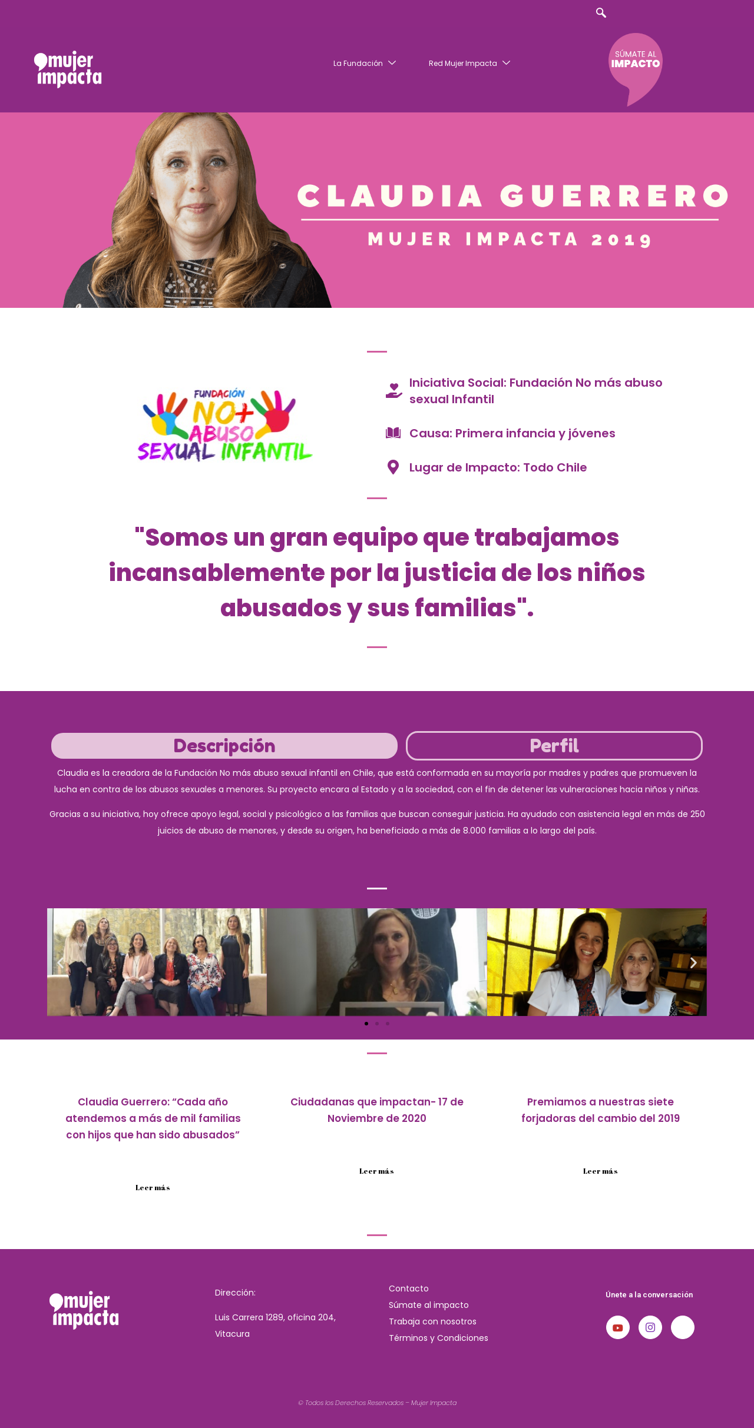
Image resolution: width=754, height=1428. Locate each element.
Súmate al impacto (429, 1305)
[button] (60, 962)
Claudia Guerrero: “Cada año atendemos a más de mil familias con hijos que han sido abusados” (153, 1118)
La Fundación (366, 63)
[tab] (224, 746)
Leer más (152, 1187)
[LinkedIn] (683, 1327)
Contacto (409, 1288)
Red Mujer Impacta (471, 63)
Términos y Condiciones (438, 1338)
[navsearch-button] (601, 13)
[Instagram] (650, 1327)
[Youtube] (618, 1327)
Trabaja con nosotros (433, 1321)
